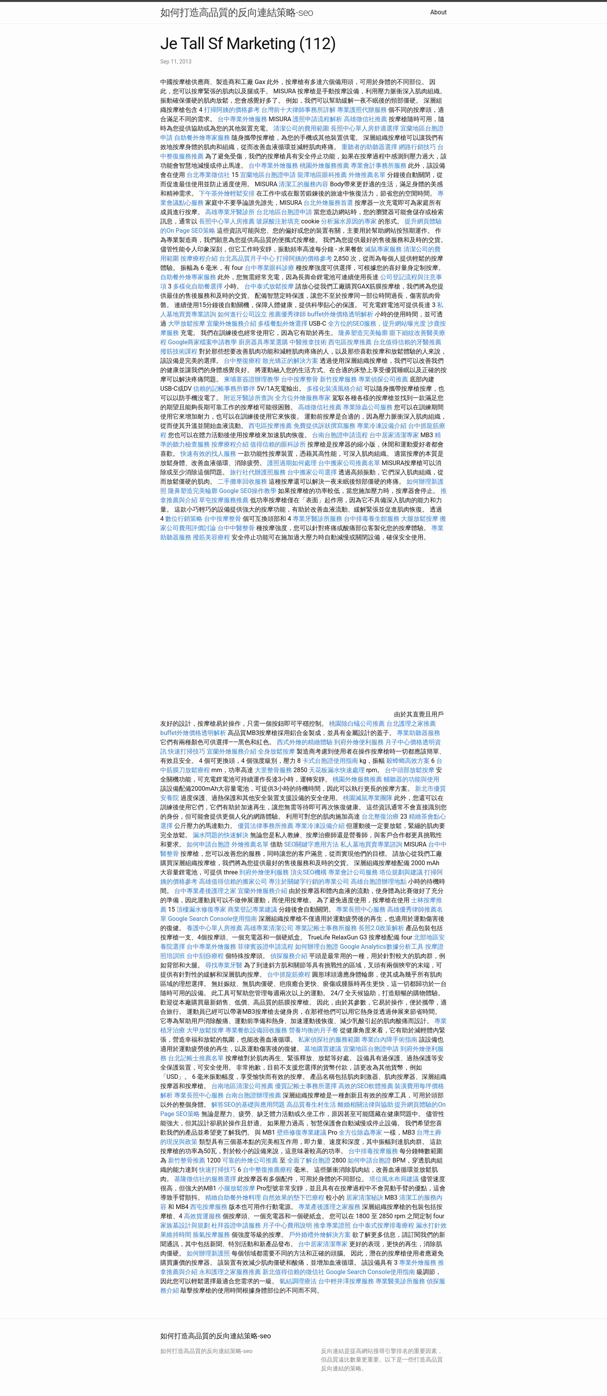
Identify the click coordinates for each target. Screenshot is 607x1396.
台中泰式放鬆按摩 (269, 286)
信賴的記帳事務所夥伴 (224, 388)
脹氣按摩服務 (212, 1234)
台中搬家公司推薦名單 (349, 463)
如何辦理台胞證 (316, 946)
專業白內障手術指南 (389, 1039)
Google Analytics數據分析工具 (382, 946)
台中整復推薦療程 (267, 1169)
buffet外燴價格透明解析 (340, 314)
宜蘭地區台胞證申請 (268, 175)
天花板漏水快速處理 (337, 770)
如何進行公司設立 (242, 314)
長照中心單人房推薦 (227, 221)
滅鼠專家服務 (383, 249)
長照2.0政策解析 (381, 928)
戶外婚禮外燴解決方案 (320, 1234)
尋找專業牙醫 (223, 965)
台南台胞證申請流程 (340, 435)
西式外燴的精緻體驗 (305, 742)
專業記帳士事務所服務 (326, 928)
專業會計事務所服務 (378, 165)
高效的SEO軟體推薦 (365, 1086)
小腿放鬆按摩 (237, 1188)
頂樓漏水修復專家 (201, 909)
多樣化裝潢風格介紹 (334, 388)
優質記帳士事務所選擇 (306, 1086)
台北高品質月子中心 (247, 258)
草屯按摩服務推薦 (224, 500)
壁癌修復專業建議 (301, 1132)
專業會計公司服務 (353, 872)
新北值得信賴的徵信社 (293, 1272)
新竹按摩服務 (338, 379)
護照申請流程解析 (317, 119)
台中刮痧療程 (206, 956)
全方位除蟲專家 (360, 1132)
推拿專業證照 (333, 1225)
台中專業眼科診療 (269, 267)
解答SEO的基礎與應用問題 (248, 1104)
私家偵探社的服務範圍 (329, 1039)
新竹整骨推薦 (186, 1160)
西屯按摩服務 (209, 1207)
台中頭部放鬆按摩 (410, 770)
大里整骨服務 (274, 770)
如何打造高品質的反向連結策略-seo (236, 12)
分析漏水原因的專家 (349, 221)
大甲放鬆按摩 (187, 323)
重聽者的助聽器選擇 (369, 147)
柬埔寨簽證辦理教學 (251, 379)
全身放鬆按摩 (277, 751)
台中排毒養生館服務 (372, 518)
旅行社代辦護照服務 (258, 472)
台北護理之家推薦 (411, 723)
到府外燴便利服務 (359, 742)
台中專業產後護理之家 (205, 891)
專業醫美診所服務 (400, 1281)
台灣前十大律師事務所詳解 (298, 109)
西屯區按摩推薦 (350, 342)
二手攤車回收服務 (242, 481)
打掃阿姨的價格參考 (232, 109)
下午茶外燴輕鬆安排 (227, 193)
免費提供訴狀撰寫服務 (324, 425)
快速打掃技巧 (186, 751)
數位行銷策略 (183, 518)
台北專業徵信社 (208, 175)
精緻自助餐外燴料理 (233, 1197)
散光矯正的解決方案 (290, 360)
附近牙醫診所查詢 (248, 398)
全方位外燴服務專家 (303, 398)
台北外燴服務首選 (329, 202)
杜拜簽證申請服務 (236, 1225)
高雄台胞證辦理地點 (378, 881)
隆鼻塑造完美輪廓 (363, 333)
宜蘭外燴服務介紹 (231, 323)
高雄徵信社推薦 (365, 119)
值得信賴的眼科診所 (278, 444)
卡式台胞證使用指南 (330, 760)
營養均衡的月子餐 (313, 1030)
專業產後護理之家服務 (329, 1207)
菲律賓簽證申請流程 (265, 946)
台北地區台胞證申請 (284, 212)
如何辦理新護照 (208, 1253)
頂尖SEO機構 (308, 872)
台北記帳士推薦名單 (196, 1058)
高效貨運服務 (202, 1216)
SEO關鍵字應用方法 (311, 844)
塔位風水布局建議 (394, 1179)
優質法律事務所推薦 (265, 825)
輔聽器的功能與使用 (411, 779)
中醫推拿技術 (308, 342)
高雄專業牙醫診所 (230, 212)
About (438, 12)
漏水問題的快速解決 (221, 835)
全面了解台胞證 (309, 1160)
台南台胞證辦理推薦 (253, 1095)
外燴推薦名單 (367, 175)
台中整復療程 (243, 360)
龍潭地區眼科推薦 (322, 175)
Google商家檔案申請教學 (202, 342)
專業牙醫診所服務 (317, 518)
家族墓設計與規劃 (185, 1225)
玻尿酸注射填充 (278, 221)
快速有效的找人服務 (208, 453)
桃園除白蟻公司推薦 (357, 723)
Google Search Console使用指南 (212, 918)
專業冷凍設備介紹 (381, 425)
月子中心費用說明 (287, 1225)
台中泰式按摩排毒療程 (384, 1225)
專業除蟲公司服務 (368, 407)
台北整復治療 (380, 816)
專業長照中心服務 (361, 909)
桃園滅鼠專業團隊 (368, 798)
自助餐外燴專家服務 (202, 137)
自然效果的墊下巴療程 (293, 1197)
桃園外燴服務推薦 (325, 165)
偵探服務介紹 (288, 956)
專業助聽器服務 (418, 733)
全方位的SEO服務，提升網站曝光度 (377, 323)
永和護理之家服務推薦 (230, 1272)
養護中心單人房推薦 (214, 928)
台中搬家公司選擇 (312, 472)
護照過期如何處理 (292, 463)
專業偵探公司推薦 (383, 379)
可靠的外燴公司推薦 (250, 1160)
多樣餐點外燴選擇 (282, 323)
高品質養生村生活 (311, 1104)
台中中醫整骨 (237, 528)
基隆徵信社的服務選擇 (205, 1179)
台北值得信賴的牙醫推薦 (407, 342)
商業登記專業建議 (252, 909)
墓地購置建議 (322, 1049)
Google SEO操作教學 (247, 491)
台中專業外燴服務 (242, 119)
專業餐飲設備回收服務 (256, 1030)
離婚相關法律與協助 (365, 1104)
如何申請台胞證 (208, 844)
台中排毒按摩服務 (374, 1151)
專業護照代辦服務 (362, 109)
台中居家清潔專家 (394, 435)
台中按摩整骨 (300, 379)
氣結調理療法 (298, 1281)
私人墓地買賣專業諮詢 (371, 844)
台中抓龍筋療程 (289, 974)
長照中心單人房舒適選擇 (365, 128)
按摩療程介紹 (199, 258)
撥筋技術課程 (179, 351)
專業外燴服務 (417, 1262)
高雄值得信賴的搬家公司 (233, 881)
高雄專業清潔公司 (268, 928)
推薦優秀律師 (287, 314)
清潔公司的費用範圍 (301, 128)
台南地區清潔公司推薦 (242, 1086)
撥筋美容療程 (211, 537)
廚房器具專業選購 (263, 342)
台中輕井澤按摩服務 (347, 1281)
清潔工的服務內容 (303, 184)
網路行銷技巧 (417, 147)
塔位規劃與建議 (401, 872)
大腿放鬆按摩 (420, 518)
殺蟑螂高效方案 (408, 760)
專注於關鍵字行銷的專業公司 (309, 881)
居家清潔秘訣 (364, 1197)
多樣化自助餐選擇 (198, 286)
